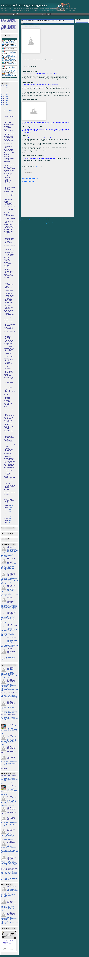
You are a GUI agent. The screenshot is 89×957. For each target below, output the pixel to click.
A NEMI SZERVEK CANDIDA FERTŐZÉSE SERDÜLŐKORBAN (9, 251)
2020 (4, 90)
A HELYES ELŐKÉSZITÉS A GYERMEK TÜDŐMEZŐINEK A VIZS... (8, 182)
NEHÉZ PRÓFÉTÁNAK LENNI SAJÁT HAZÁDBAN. (8, 427)
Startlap (5, 14)
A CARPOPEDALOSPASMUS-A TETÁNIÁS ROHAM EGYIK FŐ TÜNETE (9, 220)
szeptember (7, 505)
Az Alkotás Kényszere (40, 14)
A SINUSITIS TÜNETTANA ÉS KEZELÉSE (8, 287)
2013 (4, 104)
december (6, 110)
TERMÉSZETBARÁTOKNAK (9, 245)
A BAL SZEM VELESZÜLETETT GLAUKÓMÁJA (8, 243)
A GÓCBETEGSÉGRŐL (8, 318)
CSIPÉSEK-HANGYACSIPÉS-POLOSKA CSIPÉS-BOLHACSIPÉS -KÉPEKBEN (11, 600)
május (5, 514)
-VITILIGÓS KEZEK (8, 247)
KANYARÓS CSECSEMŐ (9, 152)
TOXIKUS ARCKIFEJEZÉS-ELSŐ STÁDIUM (9, 445)
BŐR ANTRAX (10, 735)
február (6, 520)
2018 (4, 94)
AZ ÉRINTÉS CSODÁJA (9, 124)
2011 (4, 109)
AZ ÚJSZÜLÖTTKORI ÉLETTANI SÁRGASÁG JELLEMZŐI (9, 324)
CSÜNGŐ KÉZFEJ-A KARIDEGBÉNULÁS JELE (8, 329)
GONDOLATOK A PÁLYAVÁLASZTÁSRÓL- (9, 496)
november (6, 113)
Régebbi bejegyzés (66, 219)
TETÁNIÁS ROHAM (8, 224)
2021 (4, 87)
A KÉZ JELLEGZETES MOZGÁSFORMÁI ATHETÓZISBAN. (8, 292)
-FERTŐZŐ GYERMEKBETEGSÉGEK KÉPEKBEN (12, 626)
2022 (4, 85)
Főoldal (46, 219)
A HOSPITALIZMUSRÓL (9, 380)
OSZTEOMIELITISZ (8, 229)
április (6, 516)
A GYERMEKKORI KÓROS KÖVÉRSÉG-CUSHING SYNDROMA (9, 486)
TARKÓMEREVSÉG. (8, 154)
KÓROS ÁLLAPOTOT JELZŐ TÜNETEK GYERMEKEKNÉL (8, 345)
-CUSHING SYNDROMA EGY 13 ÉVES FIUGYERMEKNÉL (8, 482)
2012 (4, 106)
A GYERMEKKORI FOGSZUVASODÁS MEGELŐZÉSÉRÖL (8, 299)
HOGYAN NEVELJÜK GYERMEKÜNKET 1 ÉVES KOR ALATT (8, 141)
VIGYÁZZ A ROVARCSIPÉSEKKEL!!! (9, 279)
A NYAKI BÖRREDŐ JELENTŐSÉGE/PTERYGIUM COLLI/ (9, 304)
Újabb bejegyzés (27, 219)
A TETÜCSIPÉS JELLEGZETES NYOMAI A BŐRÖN (8, 355)
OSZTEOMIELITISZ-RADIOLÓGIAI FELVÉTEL (8, 233)
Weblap (12, 14)
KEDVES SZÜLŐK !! (8, 212)
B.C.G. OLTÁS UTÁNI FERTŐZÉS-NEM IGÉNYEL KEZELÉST (9, 371)
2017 (4, 96)
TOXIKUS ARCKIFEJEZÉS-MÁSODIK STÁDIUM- (9, 441)
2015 (4, 100)
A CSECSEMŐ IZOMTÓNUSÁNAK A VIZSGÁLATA (8, 364)
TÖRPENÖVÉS (6, 156)
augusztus (7, 507)
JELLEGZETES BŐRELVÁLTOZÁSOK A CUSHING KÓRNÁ (9, 478)
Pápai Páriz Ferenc (29, 14)
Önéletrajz (19, 14)
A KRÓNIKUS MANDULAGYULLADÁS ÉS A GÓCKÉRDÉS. (9, 315)
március (6, 518)
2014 (4, 102)
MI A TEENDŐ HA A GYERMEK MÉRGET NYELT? (8, 432)
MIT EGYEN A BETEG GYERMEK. (8, 714)
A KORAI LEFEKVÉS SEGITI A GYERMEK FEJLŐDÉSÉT (9, 121)
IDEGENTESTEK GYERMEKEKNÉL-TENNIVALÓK (8, 455)
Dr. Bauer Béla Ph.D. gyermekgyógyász (24, 5)
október (6, 115)
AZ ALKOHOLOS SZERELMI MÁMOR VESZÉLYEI (8, 359)
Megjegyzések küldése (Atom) (51, 223)
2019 (4, 92)
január (6, 522)
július (6, 509)
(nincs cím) (10, 724)
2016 (4, 98)
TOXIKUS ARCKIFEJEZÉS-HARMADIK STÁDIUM (9, 436)
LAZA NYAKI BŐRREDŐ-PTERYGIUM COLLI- (9, 283)
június (6, 511)
